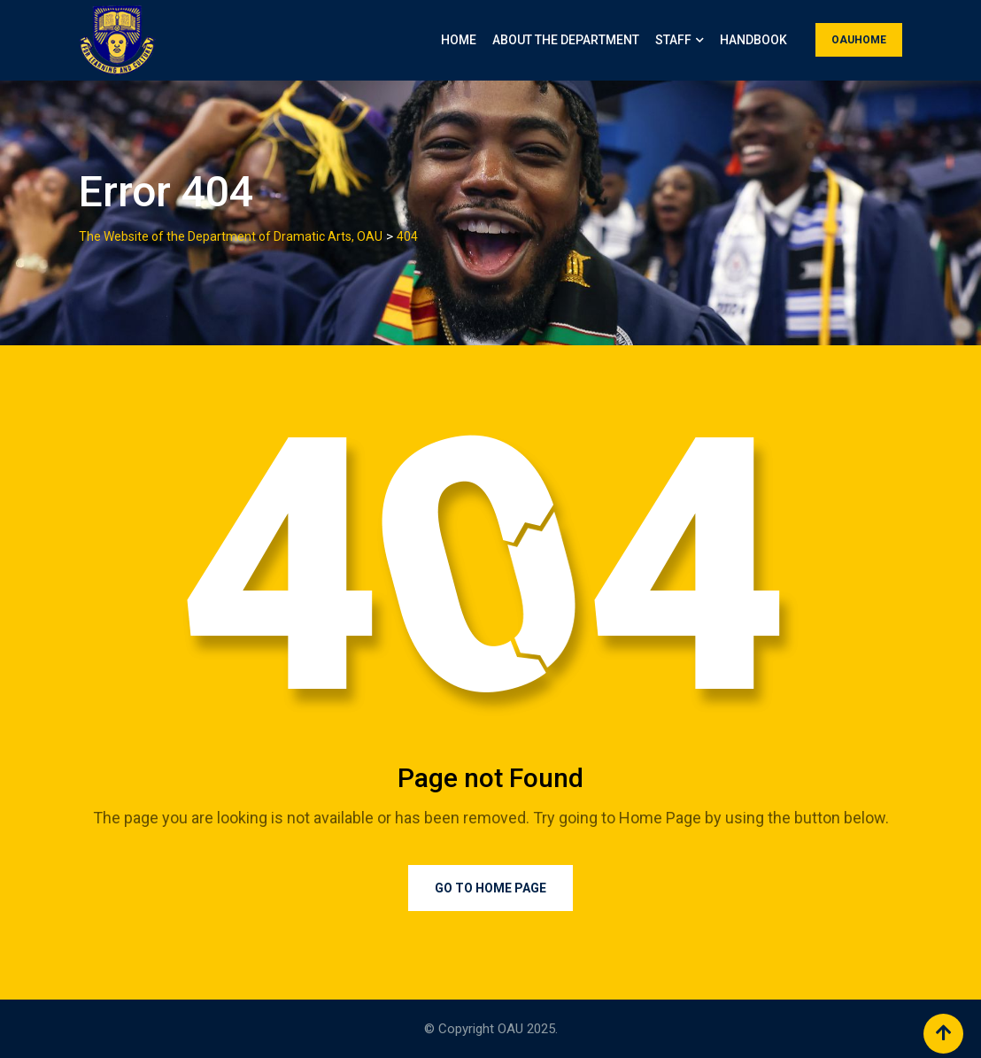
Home (458, 40)
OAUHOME (858, 40)
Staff (673, 40)
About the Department (565, 40)
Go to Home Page (490, 888)
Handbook (753, 40)
